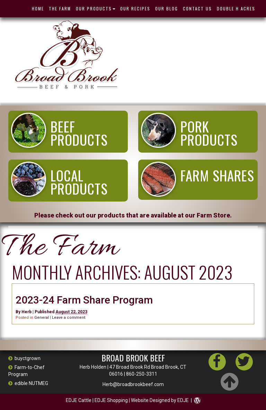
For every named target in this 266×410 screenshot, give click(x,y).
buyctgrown (24, 358)
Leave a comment (68, 317)
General (41, 317)
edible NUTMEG (28, 383)
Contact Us (197, 8)
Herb (26, 311)
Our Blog (166, 8)
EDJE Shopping (111, 400)
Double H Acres (236, 8)
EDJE (183, 400)
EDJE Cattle (78, 400)
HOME (38, 8)
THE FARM (60, 8)
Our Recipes (135, 8)
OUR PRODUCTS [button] (95, 8)
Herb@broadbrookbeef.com (133, 384)
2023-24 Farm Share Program (84, 300)
